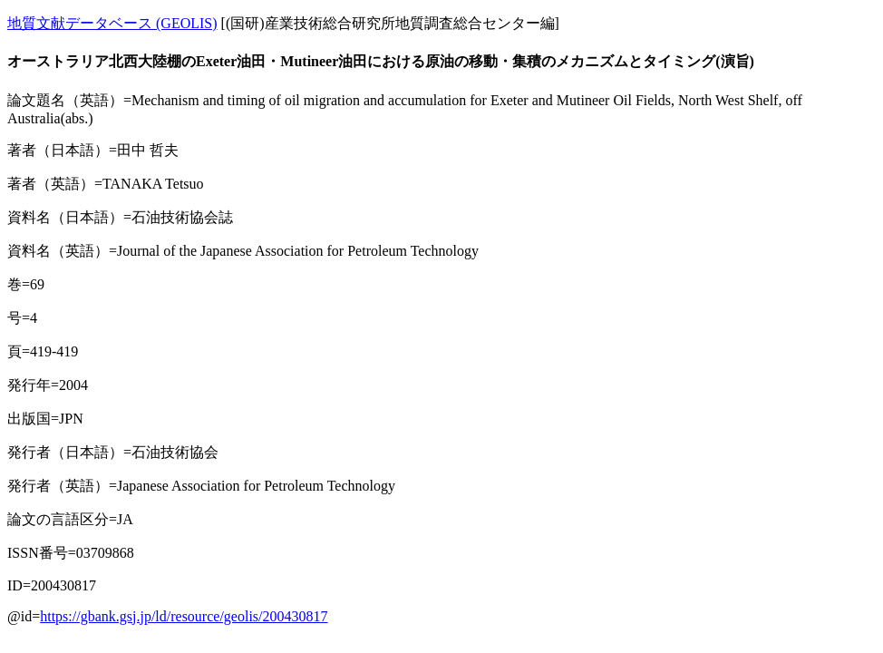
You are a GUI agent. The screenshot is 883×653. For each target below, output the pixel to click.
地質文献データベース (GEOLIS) (112, 23)
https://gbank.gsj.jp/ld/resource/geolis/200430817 (183, 616)
